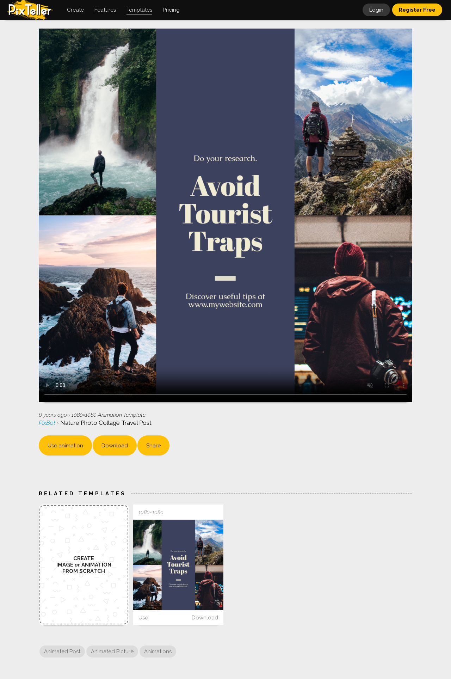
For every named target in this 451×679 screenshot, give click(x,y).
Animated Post (62, 651)
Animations (158, 651)
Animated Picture (112, 651)
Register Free (417, 10)
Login (376, 10)
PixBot (48, 422)
